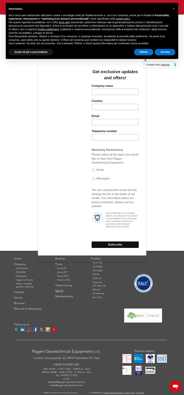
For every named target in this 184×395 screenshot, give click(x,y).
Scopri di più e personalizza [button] (30, 52)
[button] (173, 9)
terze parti (64, 22)
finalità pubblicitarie (48, 29)
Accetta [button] (165, 52)
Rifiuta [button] (144, 52)
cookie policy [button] (123, 18)
